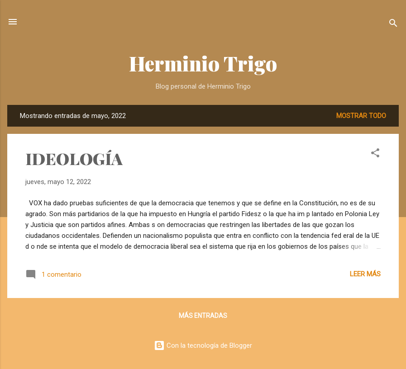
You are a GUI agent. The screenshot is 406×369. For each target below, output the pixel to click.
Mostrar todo (361, 116)
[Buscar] (393, 24)
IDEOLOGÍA (74, 158)
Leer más (365, 274)
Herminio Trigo (203, 63)
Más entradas (203, 315)
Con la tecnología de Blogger (203, 345)
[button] (375, 154)
